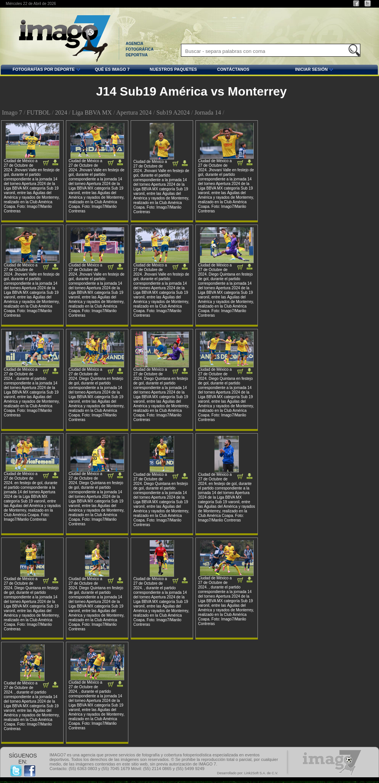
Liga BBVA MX (92, 112)
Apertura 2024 (134, 112)
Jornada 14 (207, 112)
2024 (61, 112)
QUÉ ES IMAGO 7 (112, 69)
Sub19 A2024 (173, 112)
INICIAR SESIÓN (292, 70)
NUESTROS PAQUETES (173, 69)
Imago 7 (12, 112)
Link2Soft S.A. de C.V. (261, 773)
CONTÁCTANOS (233, 69)
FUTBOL (38, 112)
